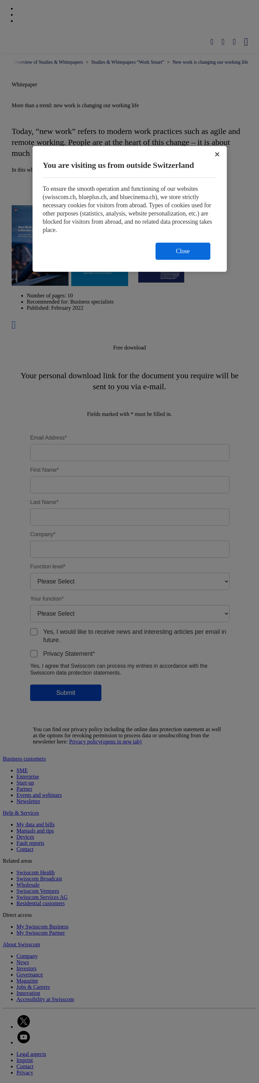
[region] (130, 209)
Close (183, 251)
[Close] (217, 154)
